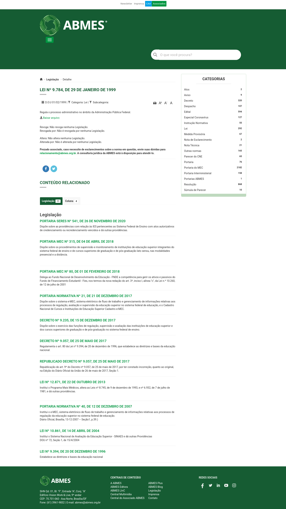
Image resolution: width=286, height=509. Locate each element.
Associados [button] (159, 3)
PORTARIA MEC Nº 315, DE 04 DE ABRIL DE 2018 (77, 241)
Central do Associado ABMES (127, 498)
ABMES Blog (155, 486)
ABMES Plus (155, 483)
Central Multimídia (121, 494)
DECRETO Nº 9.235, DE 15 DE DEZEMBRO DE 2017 (77, 320)
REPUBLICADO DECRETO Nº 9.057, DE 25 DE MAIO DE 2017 (84, 361)
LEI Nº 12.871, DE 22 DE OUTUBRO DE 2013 (72, 382)
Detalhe (67, 79)
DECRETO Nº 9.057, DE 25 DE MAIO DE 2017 (73, 341)
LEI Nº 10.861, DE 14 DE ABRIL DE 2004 (69, 431)
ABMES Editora (119, 486)
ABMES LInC (117, 490)
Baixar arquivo (51, 117)
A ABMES (115, 483)
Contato (152, 498)
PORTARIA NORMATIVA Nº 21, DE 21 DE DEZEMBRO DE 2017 (86, 296)
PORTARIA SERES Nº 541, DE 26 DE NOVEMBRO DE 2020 (83, 221)
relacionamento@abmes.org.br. (58, 153)
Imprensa (139, 3)
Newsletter (126, 3)
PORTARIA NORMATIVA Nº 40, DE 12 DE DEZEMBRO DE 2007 (86, 406)
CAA (148, 3)
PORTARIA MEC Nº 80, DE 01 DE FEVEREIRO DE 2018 (80, 271)
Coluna (71, 201)
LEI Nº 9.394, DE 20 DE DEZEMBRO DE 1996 (73, 451)
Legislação (52, 79)
